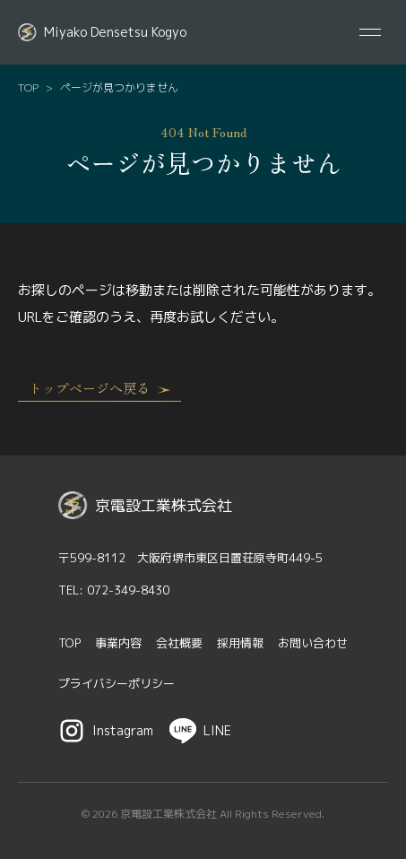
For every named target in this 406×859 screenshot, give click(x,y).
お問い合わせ (313, 643)
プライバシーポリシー (116, 683)
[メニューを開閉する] (370, 32)
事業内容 (118, 643)
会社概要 (179, 643)
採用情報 (240, 643)
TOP (28, 87)
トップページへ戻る (99, 387)
